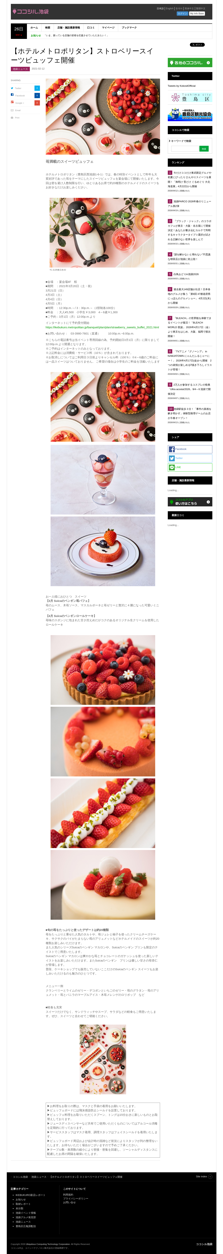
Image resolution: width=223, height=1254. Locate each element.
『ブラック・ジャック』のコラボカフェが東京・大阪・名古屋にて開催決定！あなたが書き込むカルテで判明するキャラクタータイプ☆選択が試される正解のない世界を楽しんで (189, 230)
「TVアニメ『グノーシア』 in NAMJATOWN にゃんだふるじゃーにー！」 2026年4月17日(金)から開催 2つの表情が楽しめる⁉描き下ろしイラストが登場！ (190, 360)
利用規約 (68, 1194)
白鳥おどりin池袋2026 (186, 274)
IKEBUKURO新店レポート (31, 1195)
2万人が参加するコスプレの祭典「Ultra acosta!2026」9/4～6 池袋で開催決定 (189, 389)
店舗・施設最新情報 (68, 27)
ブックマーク (129, 27)
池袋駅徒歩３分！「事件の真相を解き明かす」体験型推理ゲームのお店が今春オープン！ (189, 413)
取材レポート (23, 1204)
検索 (47, 27)
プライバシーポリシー (76, 1198)
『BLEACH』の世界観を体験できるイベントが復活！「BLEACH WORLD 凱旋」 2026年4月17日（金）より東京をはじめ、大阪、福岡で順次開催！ (189, 327)
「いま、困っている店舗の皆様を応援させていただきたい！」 (76, 35)
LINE (175, 467)
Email (18, 110)
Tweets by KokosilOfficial (182, 85)
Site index (201, 1176)
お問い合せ (69, 1202)
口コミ (91, 27)
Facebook (20, 95)
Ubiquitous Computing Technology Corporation (48, 1244)
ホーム (34, 27)
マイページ (108, 27)
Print (17, 118)
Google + (19, 103)
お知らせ (21, 1199)
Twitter (18, 88)
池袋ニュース (20, 69)
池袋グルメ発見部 (26, 1217)
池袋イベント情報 (26, 1212)
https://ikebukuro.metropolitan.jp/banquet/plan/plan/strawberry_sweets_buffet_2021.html (102, 327)
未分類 (19, 1208)
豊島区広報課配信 (26, 1226)
